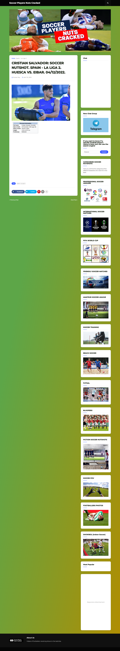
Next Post (74, 200)
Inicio (13, 58)
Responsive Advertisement (96, 602)
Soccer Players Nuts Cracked (24, 3)
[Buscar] (91, 151)
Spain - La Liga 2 (21, 58)
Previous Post (14, 200)
